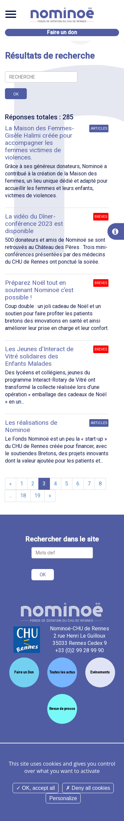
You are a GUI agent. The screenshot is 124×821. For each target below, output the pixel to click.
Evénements (100, 672)
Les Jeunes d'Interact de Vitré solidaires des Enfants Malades (39, 356)
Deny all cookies (88, 788)
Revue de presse (62, 709)
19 (37, 495)
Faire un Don (24, 672)
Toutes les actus (62, 672)
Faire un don (62, 32)
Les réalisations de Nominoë (31, 426)
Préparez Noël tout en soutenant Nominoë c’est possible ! (39, 290)
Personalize (63, 798)
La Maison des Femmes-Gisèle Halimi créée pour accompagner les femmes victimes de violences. (39, 142)
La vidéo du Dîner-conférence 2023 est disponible (34, 224)
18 (23, 495)
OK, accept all (35, 788)
